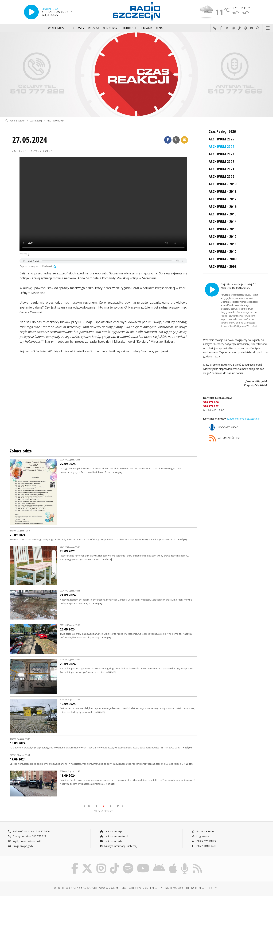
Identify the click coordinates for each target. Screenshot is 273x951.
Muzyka (93, 28)
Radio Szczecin (15, 120)
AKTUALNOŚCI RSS (224, 438)
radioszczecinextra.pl (114, 836)
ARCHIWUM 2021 (221, 168)
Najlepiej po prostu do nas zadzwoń (215, 28)
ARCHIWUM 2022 (221, 161)
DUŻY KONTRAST (204, 846)
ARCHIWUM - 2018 (222, 191)
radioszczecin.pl (111, 831)
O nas (160, 28)
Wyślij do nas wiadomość (251, 28)
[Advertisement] (37, 925)
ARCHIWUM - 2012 (222, 236)
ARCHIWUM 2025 (221, 138)
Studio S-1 (128, 28)
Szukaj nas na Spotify (245, 28)
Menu (268, 28)
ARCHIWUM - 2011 (222, 243)
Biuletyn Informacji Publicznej (118, 846)
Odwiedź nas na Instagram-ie (233, 28)
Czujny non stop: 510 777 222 (27, 836)
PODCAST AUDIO (223, 427)
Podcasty (77, 28)
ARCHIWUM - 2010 (222, 251)
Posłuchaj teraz (203, 831)
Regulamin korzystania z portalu (140, 888)
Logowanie (200, 836)
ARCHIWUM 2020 (221, 176)
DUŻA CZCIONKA (204, 841)
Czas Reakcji (36, 120)
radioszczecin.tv (111, 841)
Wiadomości (57, 28)
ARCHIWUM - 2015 (222, 213)
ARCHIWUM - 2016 (222, 206)
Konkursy (110, 28)
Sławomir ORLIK (41, 151)
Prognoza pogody (20, 846)
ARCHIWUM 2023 (221, 153)
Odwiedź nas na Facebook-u (221, 28)
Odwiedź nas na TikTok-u (239, 28)
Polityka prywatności (172, 888)
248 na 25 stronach (103, 811)
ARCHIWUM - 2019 (222, 183)
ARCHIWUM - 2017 (222, 198)
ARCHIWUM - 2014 (222, 221)
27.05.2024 (29, 139)
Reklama (146, 28)
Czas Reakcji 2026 (222, 131)
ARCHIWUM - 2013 (222, 228)
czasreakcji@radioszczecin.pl (243, 418)
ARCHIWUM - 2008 (222, 266)
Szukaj (258, 28)
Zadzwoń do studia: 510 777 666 (29, 831)
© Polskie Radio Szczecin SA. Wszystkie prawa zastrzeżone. (87, 888)
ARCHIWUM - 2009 (222, 258)
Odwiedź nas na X (227, 28)
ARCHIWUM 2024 (55, 120)
